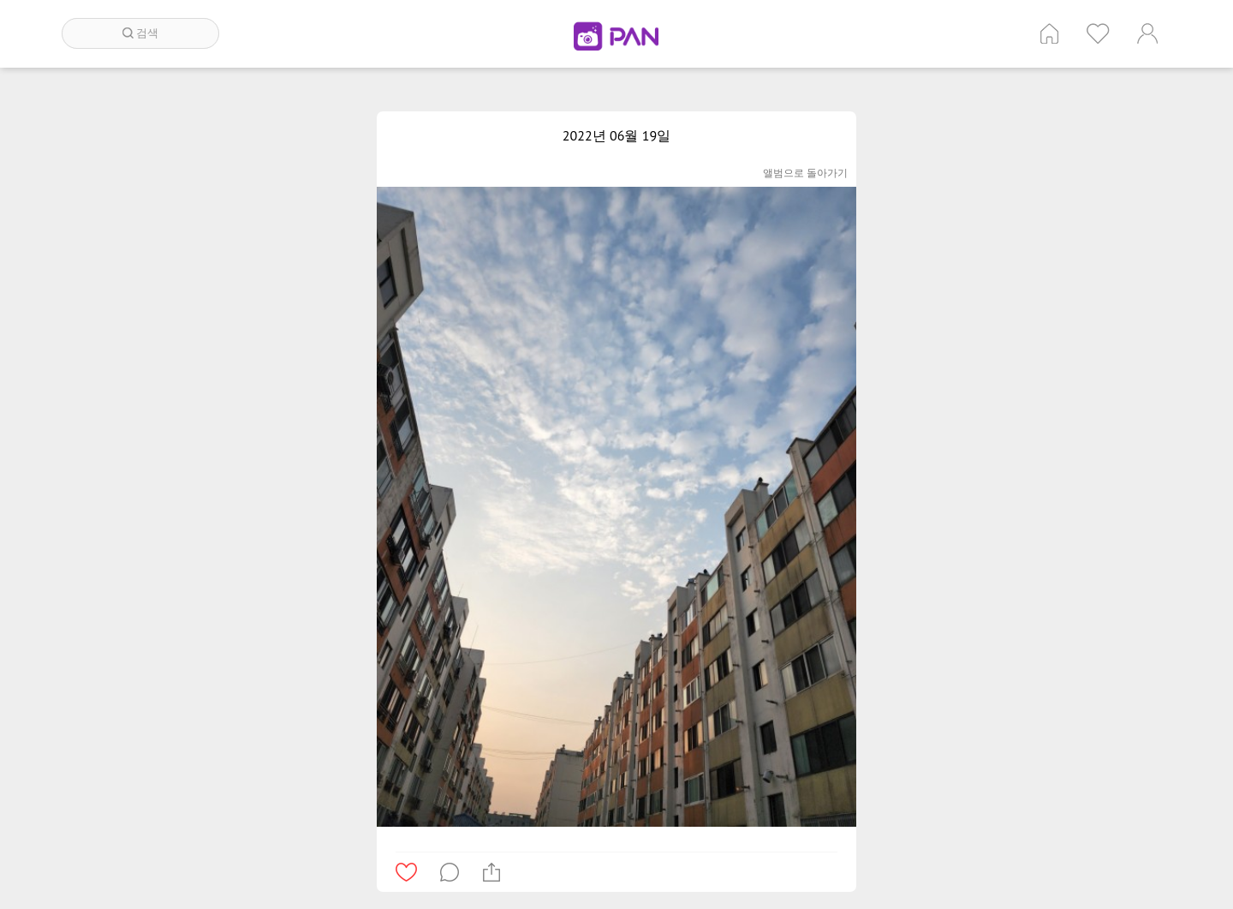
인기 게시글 (1098, 33)
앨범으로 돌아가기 (805, 172)
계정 (1147, 33)
